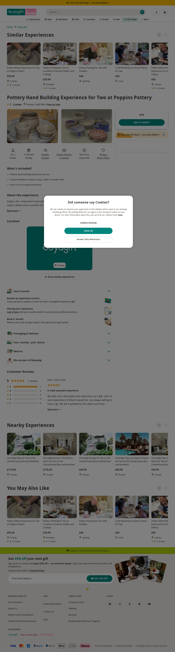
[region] (88, 222)
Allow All (88, 230)
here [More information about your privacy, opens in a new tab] (120, 215)
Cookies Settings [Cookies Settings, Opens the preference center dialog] (88, 222)
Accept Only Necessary (88, 239)
